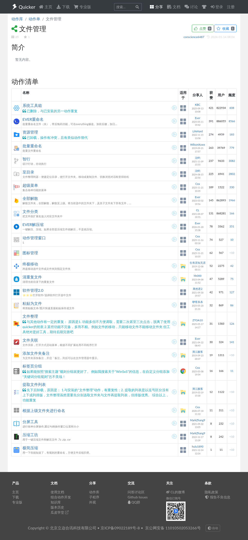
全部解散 (30, 198)
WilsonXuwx (197, 144)
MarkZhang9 (197, 420)
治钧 (197, 157)
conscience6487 (194, 37)
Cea (197, 183)
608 (231, 107)
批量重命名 (32, 145)
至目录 (28, 172)
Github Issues (138, 497)
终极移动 (30, 264)
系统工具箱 (32, 105)
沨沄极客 (197, 351)
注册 (231, 6)
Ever (197, 118)
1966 (232, 200)
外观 (92, 502)
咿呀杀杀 (197, 301)
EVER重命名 (33, 119)
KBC (197, 104)
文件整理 (30, 316)
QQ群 (134, 502)
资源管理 (30, 132)
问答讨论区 (136, 492)
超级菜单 (30, 185)
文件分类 (30, 211)
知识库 (56, 502)
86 (231, 305)
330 (231, 187)
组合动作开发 (61, 497)
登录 (216, 6)
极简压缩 (30, 447)
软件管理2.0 (33, 290)
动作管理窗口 (34, 237)
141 (231, 342)
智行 (26, 159)
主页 (45, 6)
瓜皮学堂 (60, 512)
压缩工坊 (30, 434)
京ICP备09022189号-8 (120, 527)
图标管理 (30, 252)
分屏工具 (30, 421)
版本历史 (57, 507)
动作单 (34, 18)
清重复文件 (32, 277)
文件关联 (30, 340)
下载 (63, 6)
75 (231, 278)
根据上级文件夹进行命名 (44, 410)
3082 (232, 160)
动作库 (17, 18)
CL (197, 210)
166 (231, 213)
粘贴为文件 (32, 303)
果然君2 (197, 288)
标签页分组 (32, 366)
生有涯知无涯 (198, 262)
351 (231, 226)
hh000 (198, 275)
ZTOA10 (198, 320)
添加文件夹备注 (36, 353)
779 (231, 147)
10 (231, 239)
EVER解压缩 (33, 224)
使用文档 (57, 492)
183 (231, 134)
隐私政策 (211, 492)
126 (231, 323)
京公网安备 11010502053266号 (173, 527)
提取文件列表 (34, 384)
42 (231, 265)
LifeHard (198, 131)
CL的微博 (175, 492)
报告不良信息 (217, 497)
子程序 (94, 497)
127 (231, 292)
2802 (232, 173)
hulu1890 (197, 446)
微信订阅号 (173, 498)
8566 (232, 121)
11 (231, 370)
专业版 (82, 6)
